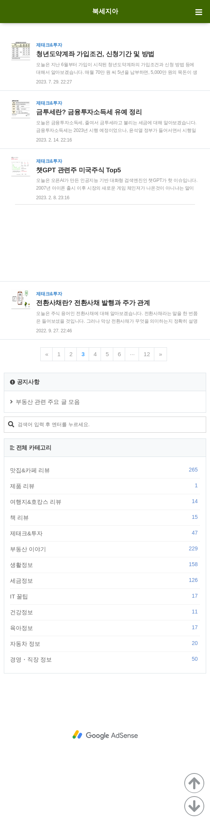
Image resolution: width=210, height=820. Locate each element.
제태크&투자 (105, 533)
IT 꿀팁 (105, 596)
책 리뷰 (105, 517)
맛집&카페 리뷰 (105, 470)
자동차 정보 (105, 643)
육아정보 (105, 627)
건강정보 (105, 611)
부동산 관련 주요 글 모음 (48, 401)
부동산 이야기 (105, 548)
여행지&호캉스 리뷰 (105, 501)
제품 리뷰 (105, 485)
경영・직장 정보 (105, 659)
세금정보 (105, 580)
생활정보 (105, 564)
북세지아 (105, 11)
